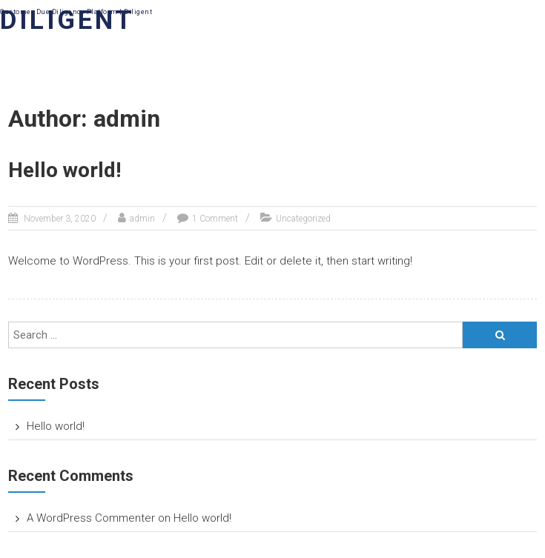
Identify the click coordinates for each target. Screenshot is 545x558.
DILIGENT (67, 20)
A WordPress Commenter (91, 518)
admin (142, 218)
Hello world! (64, 170)
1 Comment (215, 218)
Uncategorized (303, 218)
